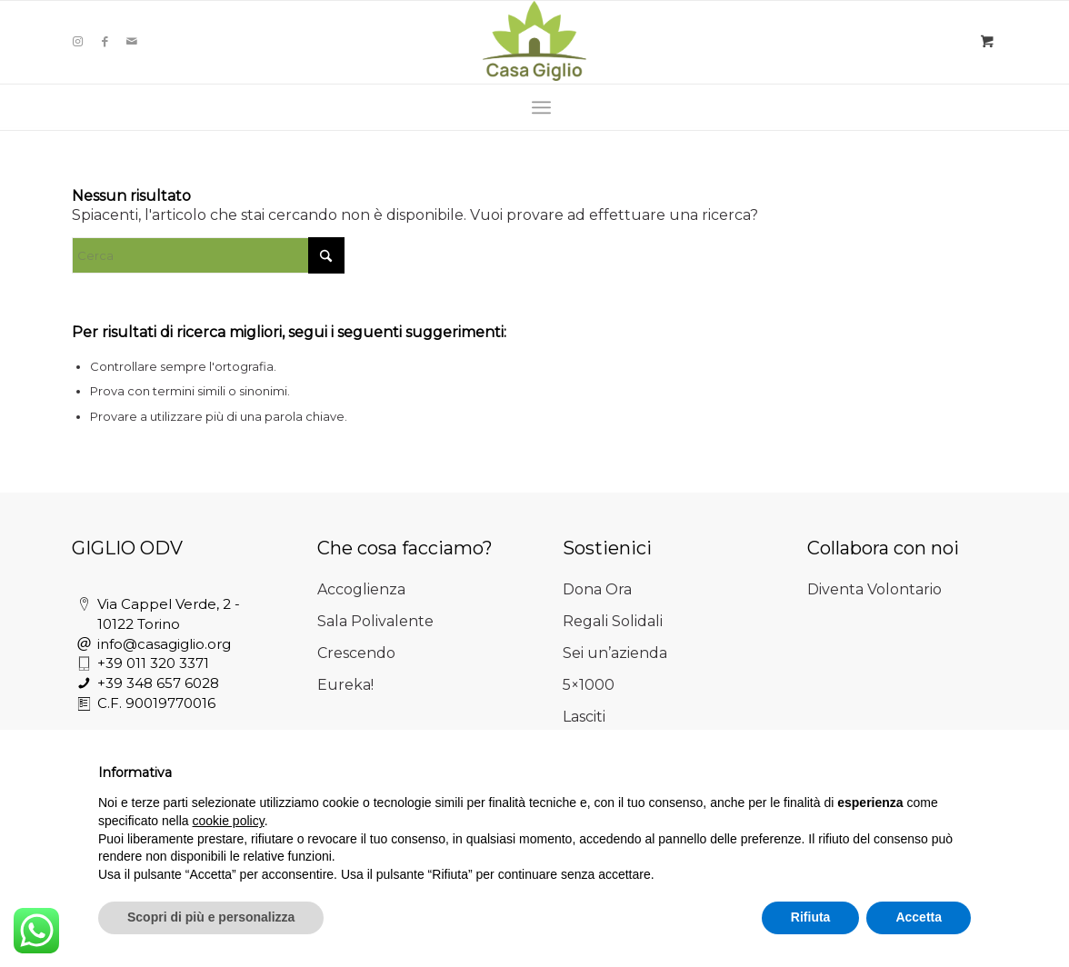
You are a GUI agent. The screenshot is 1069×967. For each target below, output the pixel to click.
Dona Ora (597, 589)
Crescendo (356, 653)
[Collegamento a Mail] (131, 41)
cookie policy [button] (229, 820)
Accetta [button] (918, 917)
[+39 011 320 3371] (84, 663)
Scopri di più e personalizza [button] (211, 917)
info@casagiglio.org (164, 644)
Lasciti (584, 716)
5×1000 (588, 684)
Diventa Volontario (874, 589)
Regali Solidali (613, 621)
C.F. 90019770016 (156, 703)
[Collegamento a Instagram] (77, 41)
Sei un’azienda (615, 653)
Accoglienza (361, 589)
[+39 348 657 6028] (84, 683)
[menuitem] (541, 107)
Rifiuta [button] (811, 917)
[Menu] (541, 107)
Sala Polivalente (375, 621)
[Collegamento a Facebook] (104, 41)
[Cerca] (208, 255)
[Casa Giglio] (534, 41)
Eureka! (345, 684)
